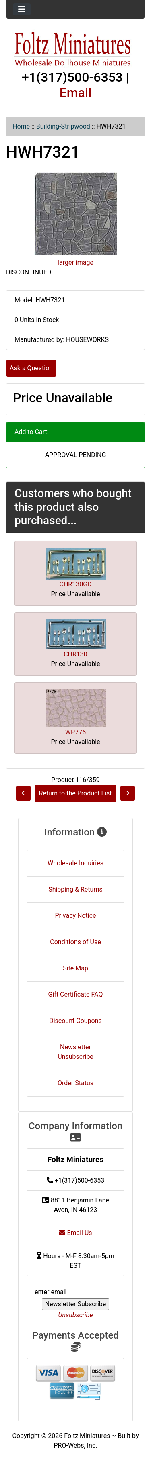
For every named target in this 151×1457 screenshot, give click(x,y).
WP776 (75, 732)
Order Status (75, 1083)
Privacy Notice (75, 915)
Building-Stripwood (63, 126)
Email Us (75, 1233)
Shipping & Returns (75, 889)
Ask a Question (31, 368)
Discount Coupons (75, 1021)
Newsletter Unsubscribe (75, 1052)
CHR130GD (75, 584)
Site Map (75, 968)
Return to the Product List (75, 793)
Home (21, 126)
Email (76, 92)
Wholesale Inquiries (75, 863)
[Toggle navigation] (22, 9)
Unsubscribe (75, 1315)
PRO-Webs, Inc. (75, 1445)
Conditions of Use (75, 942)
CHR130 (75, 654)
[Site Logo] (75, 49)
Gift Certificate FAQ (75, 994)
